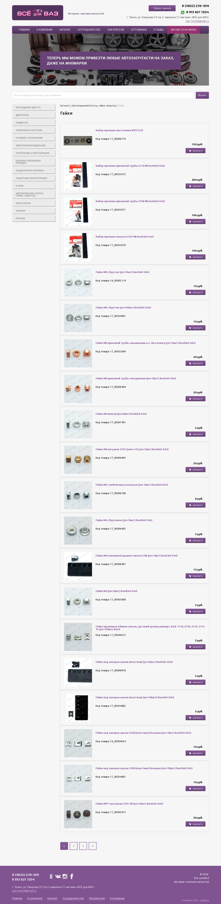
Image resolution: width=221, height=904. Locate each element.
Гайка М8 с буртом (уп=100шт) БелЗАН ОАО (123, 307)
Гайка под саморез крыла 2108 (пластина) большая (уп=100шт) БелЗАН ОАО (144, 768)
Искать (202, 95)
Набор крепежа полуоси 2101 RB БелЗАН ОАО (125, 236)
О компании (45, 29)
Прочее (20, 218)
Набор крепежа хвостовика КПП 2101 (119, 130)
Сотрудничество (89, 29)
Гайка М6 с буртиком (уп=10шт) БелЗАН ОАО (124, 520)
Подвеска (22, 122)
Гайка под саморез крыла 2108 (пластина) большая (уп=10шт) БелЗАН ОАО (143, 732)
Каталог (65, 29)
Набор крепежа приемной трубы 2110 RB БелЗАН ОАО (130, 165)
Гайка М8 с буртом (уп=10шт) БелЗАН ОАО (123, 272)
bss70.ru (205, 900)
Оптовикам (139, 29)
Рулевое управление (29, 138)
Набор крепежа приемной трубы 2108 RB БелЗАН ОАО (130, 201)
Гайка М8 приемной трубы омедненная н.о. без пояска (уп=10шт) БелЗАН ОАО (146, 343)
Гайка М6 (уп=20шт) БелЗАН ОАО (116, 591)
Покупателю (116, 29)
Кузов (19, 185)
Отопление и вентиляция (32, 153)
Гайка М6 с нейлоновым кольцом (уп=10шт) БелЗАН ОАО (132, 484)
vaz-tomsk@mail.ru (197, 20)
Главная (24, 29)
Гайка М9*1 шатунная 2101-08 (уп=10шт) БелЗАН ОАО (129, 803)
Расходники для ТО (28, 107)
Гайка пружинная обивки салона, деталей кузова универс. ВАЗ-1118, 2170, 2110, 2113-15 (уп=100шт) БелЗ (150, 628)
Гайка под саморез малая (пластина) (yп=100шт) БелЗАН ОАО (135, 697)
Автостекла (23, 203)
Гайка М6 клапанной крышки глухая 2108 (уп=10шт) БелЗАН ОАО (137, 555)
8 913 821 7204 (197, 12)
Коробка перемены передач (28, 161)
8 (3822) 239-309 (195, 6)
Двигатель (22, 115)
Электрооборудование (31, 145)
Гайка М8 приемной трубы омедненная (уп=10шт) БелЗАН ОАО (136, 378)
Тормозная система (29, 130)
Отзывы (158, 29)
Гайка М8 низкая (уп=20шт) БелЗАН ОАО (121, 413)
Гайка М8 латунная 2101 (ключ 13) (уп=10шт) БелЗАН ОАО (132, 449)
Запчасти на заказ (183, 29)
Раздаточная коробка (30, 170)
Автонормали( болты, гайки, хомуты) (30, 194)
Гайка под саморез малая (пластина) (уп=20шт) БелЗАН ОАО (134, 662)
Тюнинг (21, 211)
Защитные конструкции (31, 178)
